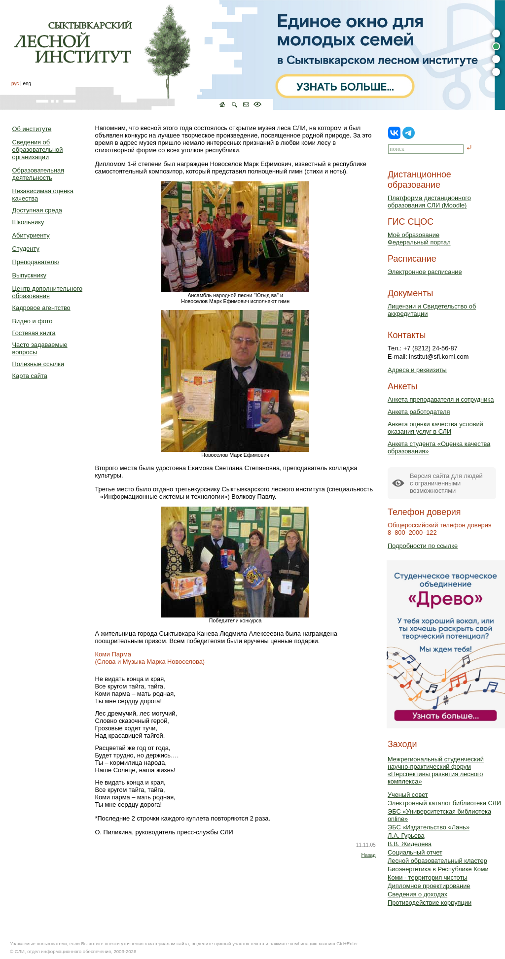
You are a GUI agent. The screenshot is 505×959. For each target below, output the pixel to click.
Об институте (32, 129)
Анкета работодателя (419, 411)
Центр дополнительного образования (47, 292)
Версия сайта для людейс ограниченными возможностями (446, 483)
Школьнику (28, 222)
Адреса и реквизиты (417, 370)
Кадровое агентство (41, 307)
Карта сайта (29, 375)
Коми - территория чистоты (428, 877)
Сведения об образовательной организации (37, 149)
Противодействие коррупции (429, 902)
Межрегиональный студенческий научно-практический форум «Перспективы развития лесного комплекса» (436, 770)
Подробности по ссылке (423, 545)
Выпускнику (29, 275)
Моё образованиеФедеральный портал (419, 238)
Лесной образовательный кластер (437, 860)
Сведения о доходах (417, 894)
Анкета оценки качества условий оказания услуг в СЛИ (435, 427)
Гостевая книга (34, 333)
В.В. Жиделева (410, 844)
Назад (368, 855)
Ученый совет (408, 794)
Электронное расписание (425, 271)
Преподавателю (35, 262)
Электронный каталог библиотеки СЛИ (444, 803)
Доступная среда (37, 210)
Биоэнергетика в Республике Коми (438, 869)
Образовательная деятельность (38, 174)
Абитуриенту (31, 235)
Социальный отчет (415, 852)
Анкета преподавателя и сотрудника (441, 399)
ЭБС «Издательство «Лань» (428, 827)
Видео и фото (32, 321)
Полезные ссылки (38, 364)
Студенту (25, 248)
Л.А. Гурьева (406, 835)
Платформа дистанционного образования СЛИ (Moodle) (429, 201)
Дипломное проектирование (429, 886)
